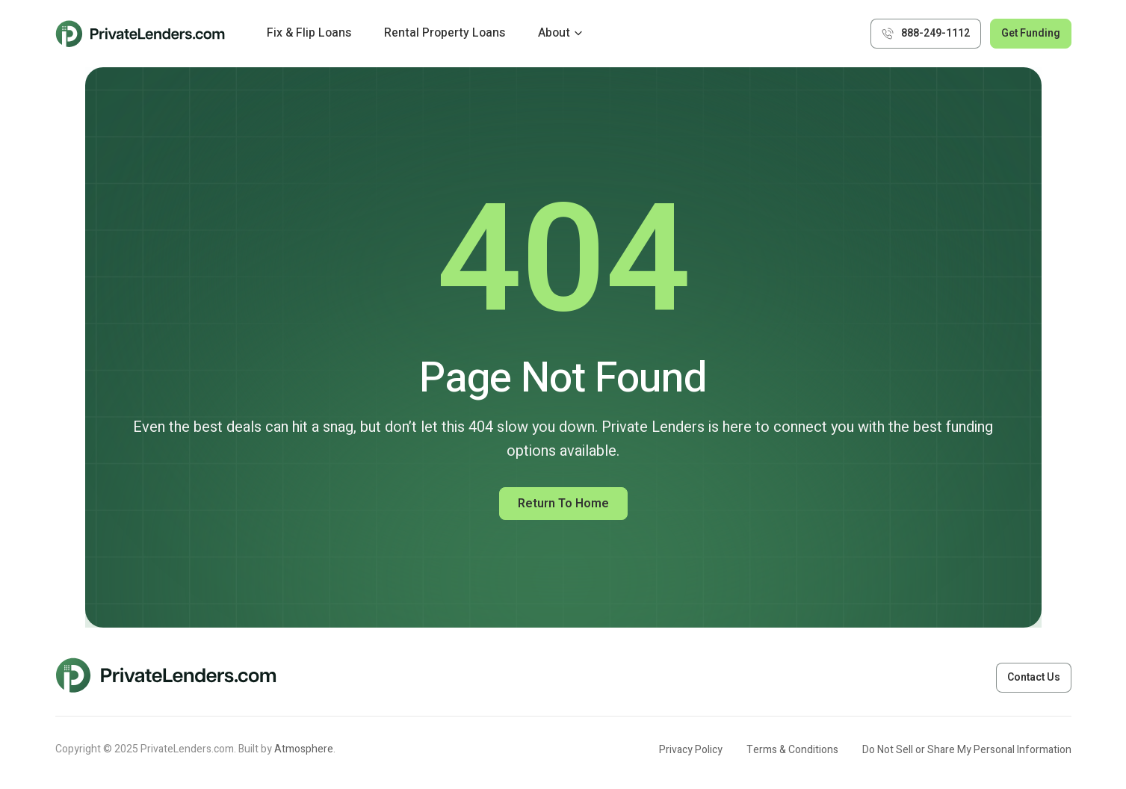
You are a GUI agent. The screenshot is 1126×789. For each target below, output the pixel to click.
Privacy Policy (691, 750)
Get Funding (1030, 33)
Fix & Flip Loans (309, 33)
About (554, 33)
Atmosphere (303, 749)
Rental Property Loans (444, 33)
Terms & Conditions (792, 750)
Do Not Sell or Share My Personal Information (966, 750)
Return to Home (563, 504)
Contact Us (1033, 677)
